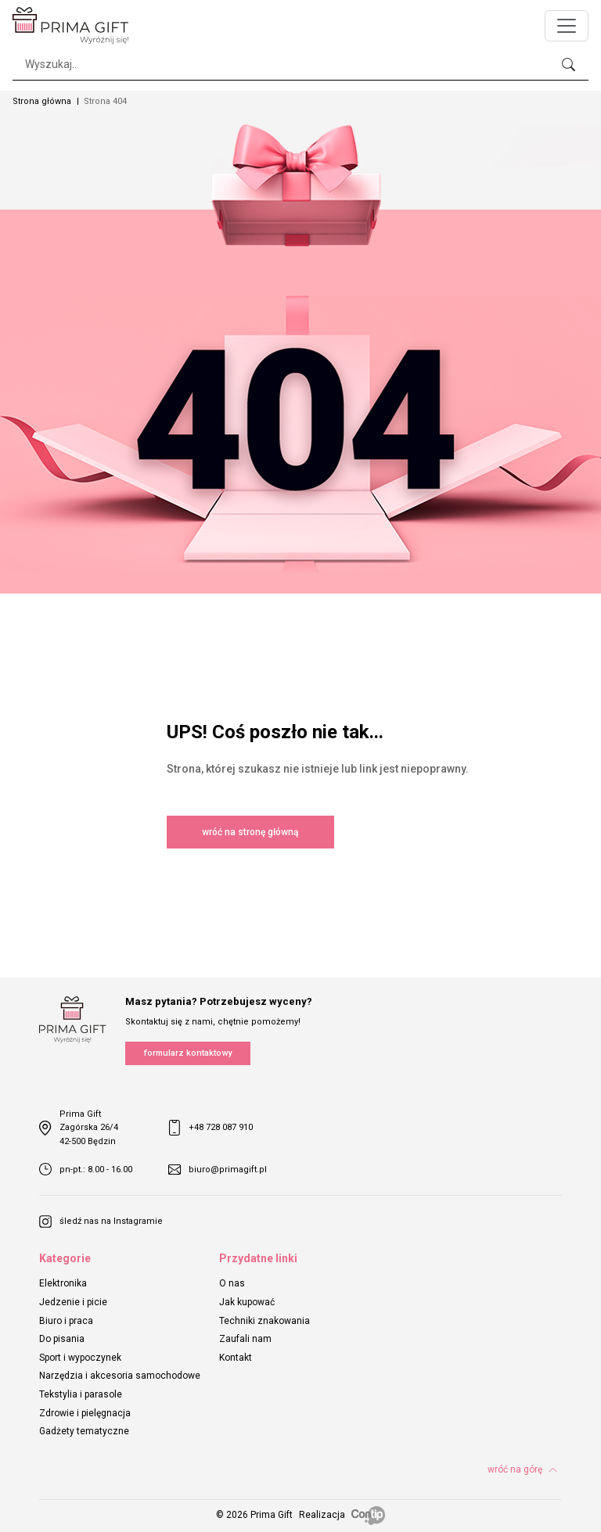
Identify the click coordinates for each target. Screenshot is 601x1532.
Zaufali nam (245, 1338)
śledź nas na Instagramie (101, 1221)
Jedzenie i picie (73, 1302)
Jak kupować (247, 1302)
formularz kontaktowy (188, 1053)
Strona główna (42, 101)
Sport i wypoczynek (80, 1357)
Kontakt (235, 1357)
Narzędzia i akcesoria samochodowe (119, 1375)
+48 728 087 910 (210, 1128)
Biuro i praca (66, 1320)
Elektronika (63, 1283)
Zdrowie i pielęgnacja (85, 1413)
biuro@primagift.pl (217, 1169)
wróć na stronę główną (250, 832)
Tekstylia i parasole (80, 1394)
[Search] (300, 64)
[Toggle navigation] (566, 25)
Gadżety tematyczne (84, 1431)
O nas (232, 1283)
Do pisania (62, 1338)
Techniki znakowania (264, 1320)
